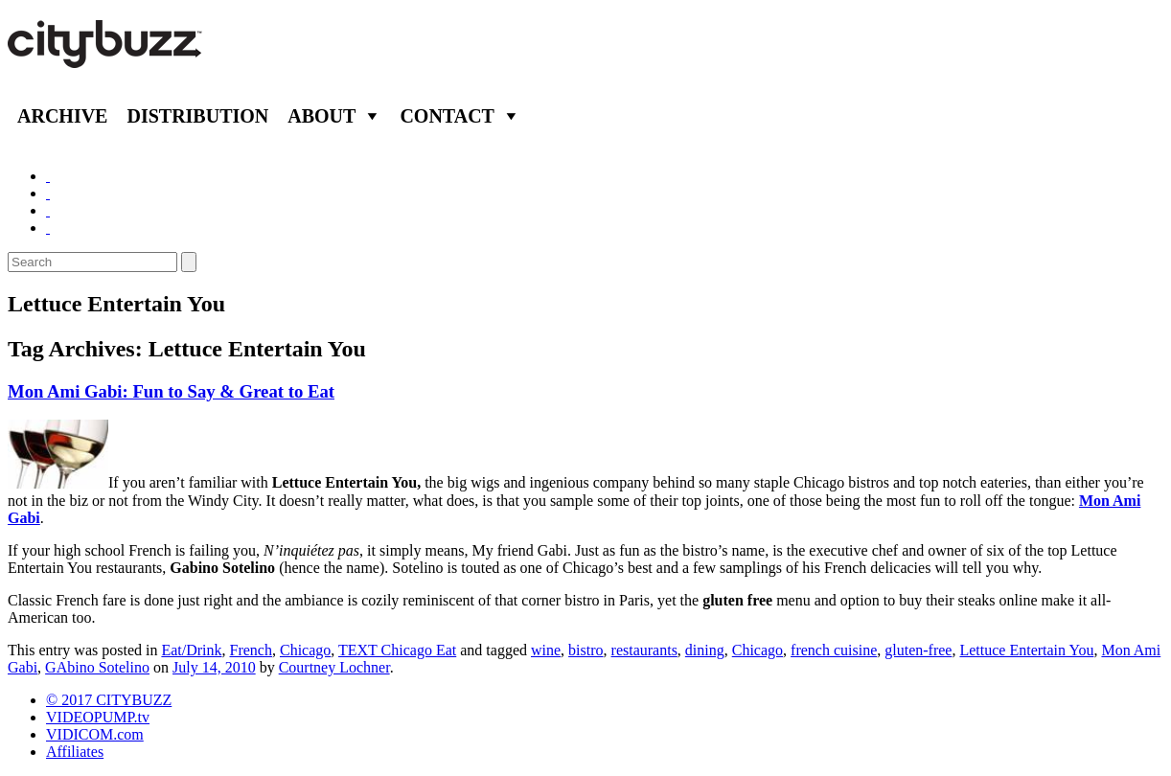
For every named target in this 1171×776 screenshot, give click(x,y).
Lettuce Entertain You (1026, 650)
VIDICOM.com (95, 734)
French (251, 650)
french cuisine (834, 650)
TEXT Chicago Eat (397, 650)
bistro (585, 650)
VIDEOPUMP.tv (97, 717)
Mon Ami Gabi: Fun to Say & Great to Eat (171, 391)
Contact (447, 115)
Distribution (197, 115)
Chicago (305, 650)
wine (546, 650)
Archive (62, 115)
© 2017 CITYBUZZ (109, 700)
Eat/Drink (191, 650)
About (321, 115)
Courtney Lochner (334, 667)
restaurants (644, 650)
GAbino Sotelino (97, 667)
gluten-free (918, 650)
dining (704, 650)
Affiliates (74, 751)
